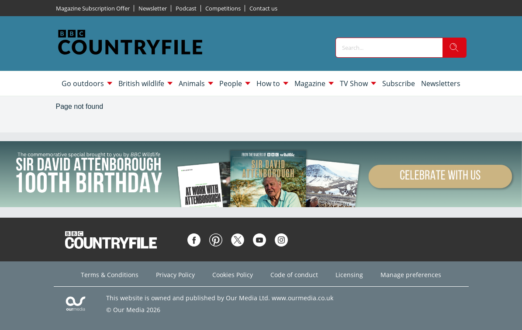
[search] (454, 48)
